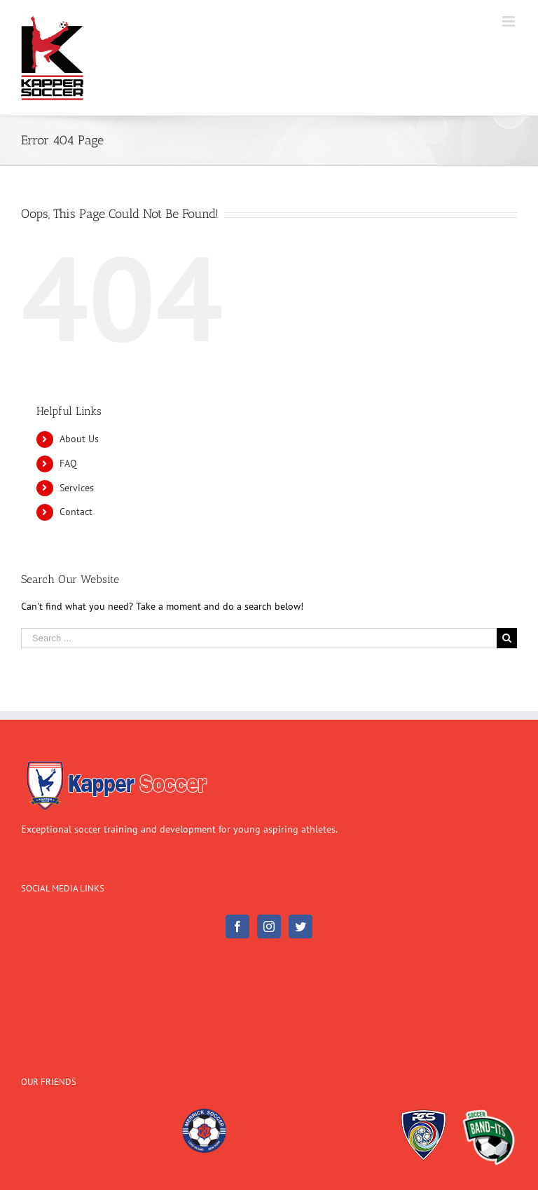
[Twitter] (300, 926)
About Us (79, 438)
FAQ (68, 463)
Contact (76, 511)
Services (77, 487)
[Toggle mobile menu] (509, 21)
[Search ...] (259, 638)
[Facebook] (237, 926)
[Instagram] (269, 926)
